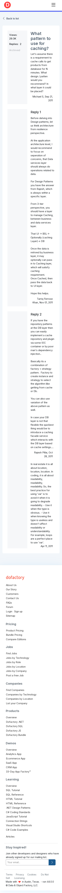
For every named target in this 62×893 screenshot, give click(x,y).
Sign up (18, 611)
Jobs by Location (16, 666)
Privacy (20, 874)
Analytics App (13, 754)
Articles (10, 836)
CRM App (11, 767)
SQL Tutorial (13, 790)
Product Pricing (14, 630)
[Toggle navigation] (53, 4)
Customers (12, 593)
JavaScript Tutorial (16, 816)
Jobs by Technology (17, 657)
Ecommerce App (15, 758)
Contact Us (12, 598)
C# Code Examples (17, 829)
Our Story (11, 589)
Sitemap (10, 615)
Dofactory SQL (14, 726)
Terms (9, 874)
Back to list (12, 18)
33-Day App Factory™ (18, 771)
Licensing (19, 878)
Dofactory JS (13, 730)
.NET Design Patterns (18, 807)
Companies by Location (19, 698)
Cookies (31, 874)
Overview (11, 717)
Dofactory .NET (15, 721)
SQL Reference (15, 794)
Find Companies (15, 690)
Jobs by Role (13, 662)
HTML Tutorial (14, 799)
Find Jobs (11, 653)
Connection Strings (16, 821)
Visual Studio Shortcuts (19, 825)
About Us (11, 585)
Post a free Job (15, 675)
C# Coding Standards (18, 812)
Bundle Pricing (14, 634)
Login (9, 611)
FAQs (9, 602)
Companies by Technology (21, 694)
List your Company (16, 703)
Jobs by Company (16, 671)
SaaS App (11, 762)
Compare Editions (16, 639)
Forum (9, 607)
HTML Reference (16, 803)
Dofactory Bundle (16, 735)
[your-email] (27, 862)
